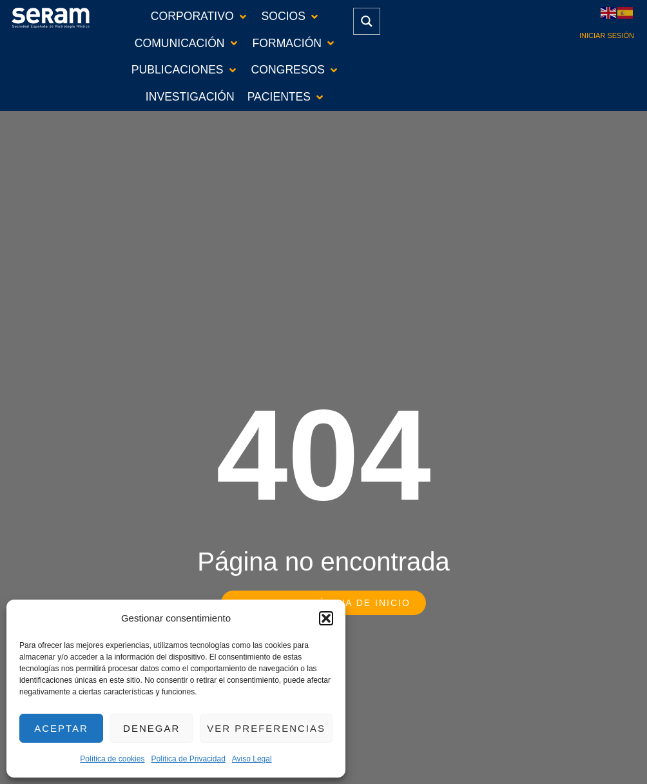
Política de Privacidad (188, 758)
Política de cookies (112, 758)
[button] (326, 618)
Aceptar (61, 728)
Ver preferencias (266, 728)
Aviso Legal (252, 758)
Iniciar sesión (606, 35)
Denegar (151, 728)
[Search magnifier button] (367, 21)
